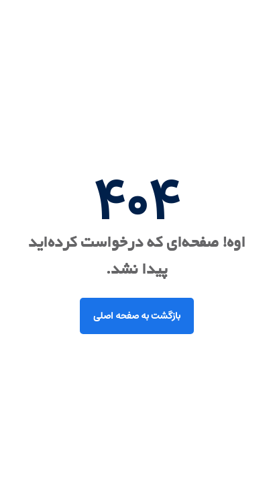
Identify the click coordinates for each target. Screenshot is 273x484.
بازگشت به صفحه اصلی (136, 316)
